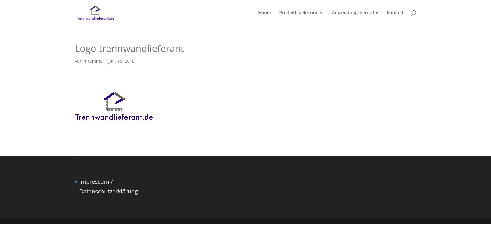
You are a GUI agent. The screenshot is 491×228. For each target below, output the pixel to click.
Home (264, 13)
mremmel (93, 61)
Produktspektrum (298, 13)
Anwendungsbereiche (355, 13)
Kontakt (395, 13)
